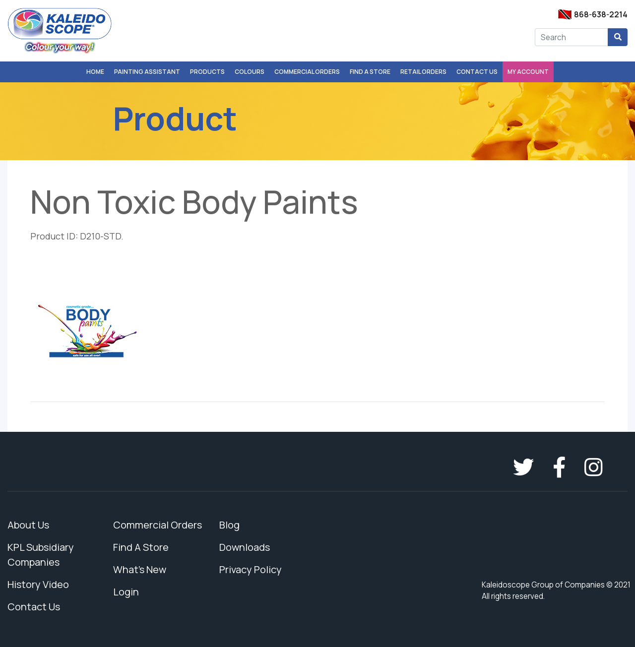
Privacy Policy (250, 569)
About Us (28, 524)
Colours (249, 71)
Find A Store (370, 71)
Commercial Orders (307, 71)
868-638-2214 (601, 14)
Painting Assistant (147, 71)
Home (95, 71)
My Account (528, 71)
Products (207, 71)
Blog (229, 524)
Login (126, 591)
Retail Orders (423, 71)
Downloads (244, 547)
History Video (38, 584)
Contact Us (477, 71)
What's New (139, 569)
